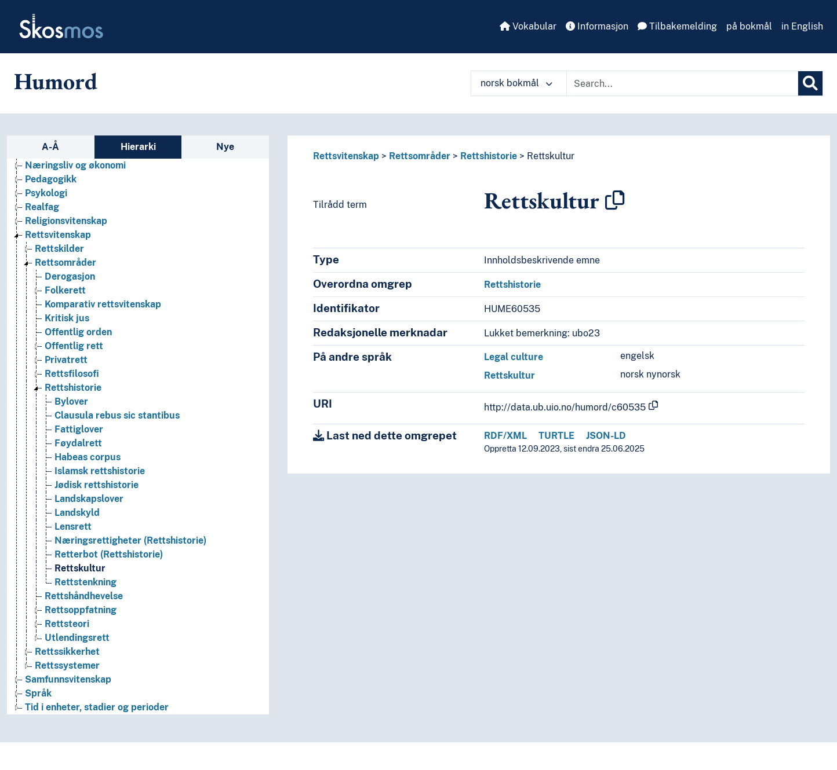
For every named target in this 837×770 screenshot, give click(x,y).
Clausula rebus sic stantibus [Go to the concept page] (117, 415)
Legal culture (513, 356)
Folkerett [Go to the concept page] (65, 290)
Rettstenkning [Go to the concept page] (85, 582)
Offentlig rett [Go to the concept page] (74, 345)
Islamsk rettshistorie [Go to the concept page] (99, 470)
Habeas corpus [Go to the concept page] (87, 457)
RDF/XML (505, 435)
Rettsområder (419, 156)
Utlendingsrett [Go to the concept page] (77, 637)
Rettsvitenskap (346, 156)
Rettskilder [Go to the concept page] (59, 248)
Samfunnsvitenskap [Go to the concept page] (68, 679)
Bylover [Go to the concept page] (71, 401)
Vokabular (528, 26)
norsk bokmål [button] (516, 83)
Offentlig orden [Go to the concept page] (78, 332)
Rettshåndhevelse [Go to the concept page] (84, 596)
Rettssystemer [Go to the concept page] (67, 665)
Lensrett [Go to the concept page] (73, 526)
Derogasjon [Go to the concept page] (70, 276)
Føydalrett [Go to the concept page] (78, 443)
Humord (55, 81)
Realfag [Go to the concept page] (42, 206)
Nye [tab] (225, 146)
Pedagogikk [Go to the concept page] (51, 179)
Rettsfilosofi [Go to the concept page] (72, 373)
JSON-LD (606, 435)
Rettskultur (550, 156)
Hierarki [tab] (138, 146)
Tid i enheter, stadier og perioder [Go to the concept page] (97, 707)
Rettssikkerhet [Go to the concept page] (67, 651)
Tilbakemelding (677, 26)
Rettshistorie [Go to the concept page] (73, 387)
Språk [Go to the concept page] (38, 693)
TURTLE (556, 435)
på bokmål (749, 26)
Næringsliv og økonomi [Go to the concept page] (75, 165)
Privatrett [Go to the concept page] (66, 359)
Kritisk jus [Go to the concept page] (67, 318)
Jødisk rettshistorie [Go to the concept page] (96, 484)
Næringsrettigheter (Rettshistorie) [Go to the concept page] (130, 540)
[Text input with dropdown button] (682, 83)
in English (802, 26)
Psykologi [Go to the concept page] (46, 193)
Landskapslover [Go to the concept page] (88, 498)
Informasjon (597, 26)
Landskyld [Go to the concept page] (77, 512)
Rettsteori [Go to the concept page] (67, 623)
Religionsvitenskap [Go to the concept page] (66, 220)
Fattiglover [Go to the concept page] (78, 429)
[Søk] (810, 83)
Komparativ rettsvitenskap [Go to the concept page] (103, 304)
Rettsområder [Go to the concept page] (65, 262)
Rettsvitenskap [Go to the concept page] (58, 234)
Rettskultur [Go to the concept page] (79, 568)
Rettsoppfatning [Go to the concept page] (81, 609)
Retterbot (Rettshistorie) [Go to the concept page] (108, 554)
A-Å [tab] (50, 146)
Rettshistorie (488, 156)
